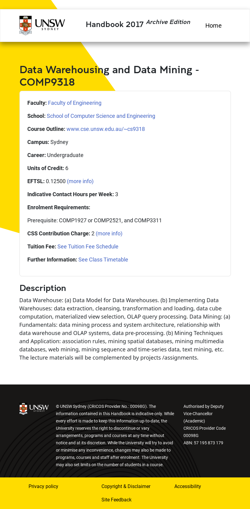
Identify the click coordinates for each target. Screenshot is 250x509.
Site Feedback (116, 500)
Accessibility (187, 486)
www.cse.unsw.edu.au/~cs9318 (106, 129)
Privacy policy (43, 486)
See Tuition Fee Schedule (87, 246)
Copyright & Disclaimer (125, 486)
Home (213, 25)
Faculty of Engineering (74, 103)
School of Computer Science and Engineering (101, 116)
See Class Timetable (103, 259)
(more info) (80, 181)
